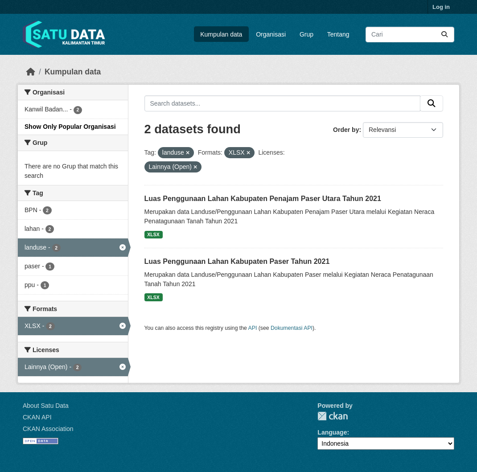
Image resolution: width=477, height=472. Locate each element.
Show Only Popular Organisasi (70, 126)
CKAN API (37, 417)
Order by (346, 129)
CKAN (332, 416)
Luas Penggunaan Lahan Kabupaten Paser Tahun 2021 (237, 261)
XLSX (153, 234)
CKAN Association (48, 428)
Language (332, 432)
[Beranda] (30, 71)
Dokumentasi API (292, 328)
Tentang (338, 34)
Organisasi (271, 34)
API (252, 328)
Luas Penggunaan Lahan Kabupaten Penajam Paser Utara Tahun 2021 (262, 198)
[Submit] (444, 34)
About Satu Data (46, 405)
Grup (306, 34)
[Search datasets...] (410, 34)
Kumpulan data (221, 34)
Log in (441, 7)
